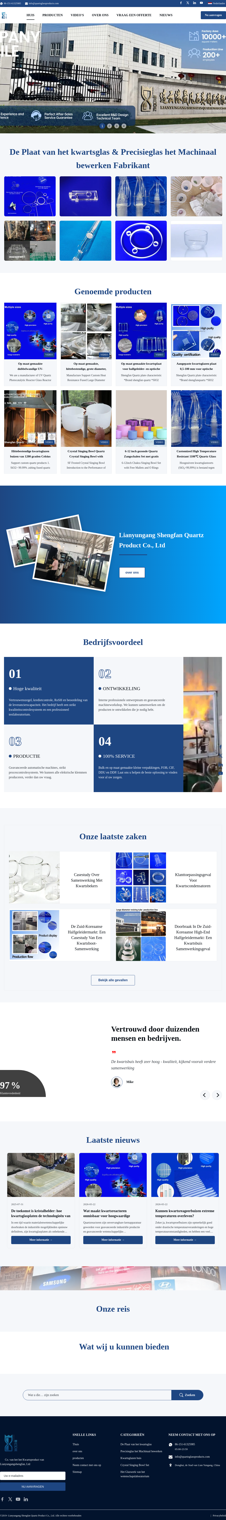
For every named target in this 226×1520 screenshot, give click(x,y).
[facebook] (2, 1499)
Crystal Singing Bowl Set (135, 1465)
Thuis (76, 1444)
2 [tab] (109, 126)
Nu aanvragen (213, 15)
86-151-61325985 (185, 1444)
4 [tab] (124, 126)
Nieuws (166, 15)
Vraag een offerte (134, 15)
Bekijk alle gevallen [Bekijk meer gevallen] (113, 980)
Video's (77, 15)
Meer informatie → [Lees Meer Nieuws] (41, 1239)
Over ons (100, 15)
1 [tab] (102, 126)
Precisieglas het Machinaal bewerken (141, 1451)
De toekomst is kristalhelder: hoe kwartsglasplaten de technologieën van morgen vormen (40, 1216)
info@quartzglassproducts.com (44, 3)
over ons (132, 572)
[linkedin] (25, 1499)
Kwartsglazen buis (131, 1458)
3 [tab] (117, 126)
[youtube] (18, 1499)
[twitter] (10, 1499)
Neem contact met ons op (87, 1465)
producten (78, 1458)
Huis (30, 15)
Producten (52, 15)
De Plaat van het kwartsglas (136, 1444)
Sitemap (77, 1471)
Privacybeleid (219, 1515)
